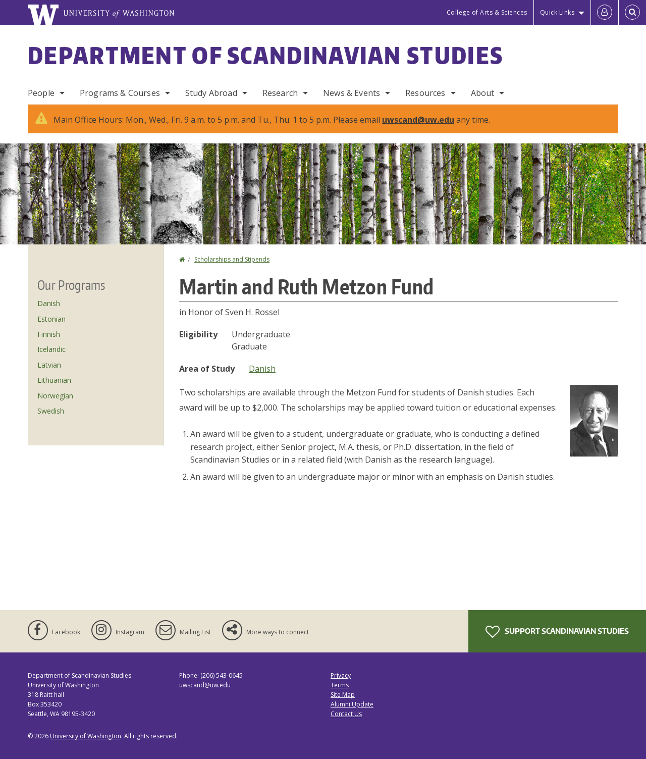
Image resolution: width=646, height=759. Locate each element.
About (483, 92)
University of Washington (85, 736)
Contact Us (346, 714)
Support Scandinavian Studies (557, 632)
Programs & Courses (120, 92)
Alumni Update (352, 704)
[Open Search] (632, 12)
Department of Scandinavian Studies (265, 55)
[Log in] (604, 12)
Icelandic (51, 349)
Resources (425, 92)
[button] (594, 419)
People (41, 92)
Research (280, 92)
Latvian (49, 365)
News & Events (351, 92)
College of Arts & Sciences (487, 12)
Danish (262, 368)
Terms (340, 685)
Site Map (343, 694)
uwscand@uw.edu (418, 119)
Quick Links (557, 12)
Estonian (51, 319)
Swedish (50, 411)
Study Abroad (211, 92)
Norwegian (55, 395)
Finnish (48, 334)
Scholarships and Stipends (232, 259)
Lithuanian (54, 380)
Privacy (341, 675)
